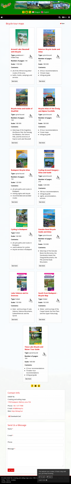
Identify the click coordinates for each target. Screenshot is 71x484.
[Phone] (30, 12)
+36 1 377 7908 (18, 406)
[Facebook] (23, 12)
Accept (42, 477)
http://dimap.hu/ (17, 411)
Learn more (42, 480)
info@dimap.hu (18, 408)
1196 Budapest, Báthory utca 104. (19, 402)
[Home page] (35, 5)
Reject (49, 477)
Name (10, 429)
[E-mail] (26, 12)
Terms (8, 480)
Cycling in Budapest (19, 229)
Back (62, 23)
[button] (69, 17)
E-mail (10, 435)
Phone (10, 442)
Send (11, 470)
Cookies (13, 480)
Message (11, 449)
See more (14, 81)
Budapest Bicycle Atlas (20, 170)
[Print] (38, 385)
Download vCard (14, 416)
